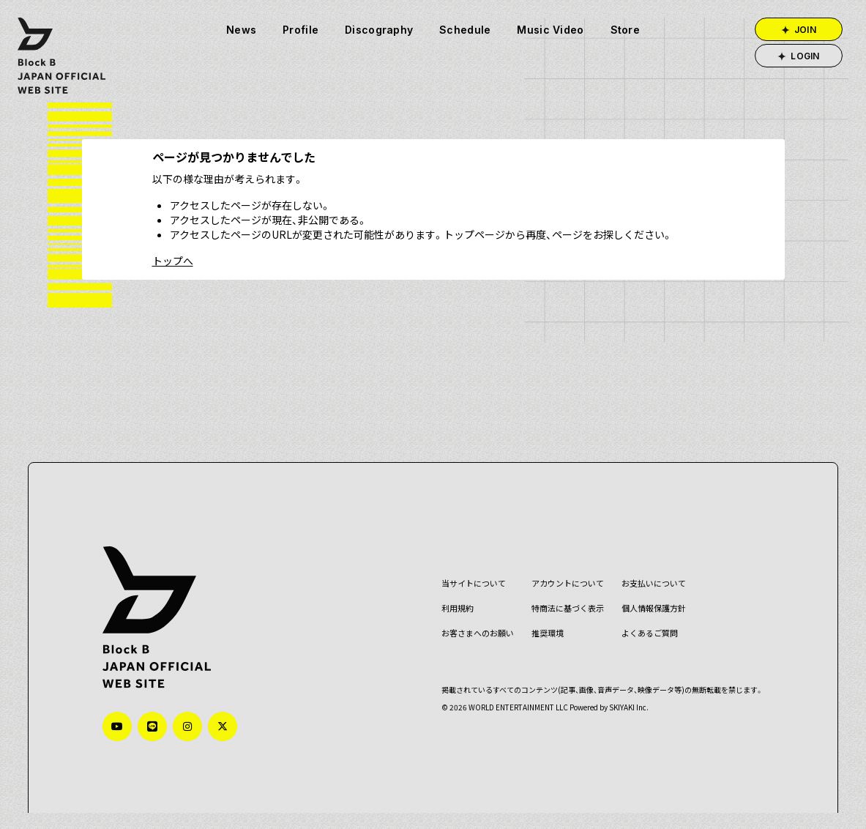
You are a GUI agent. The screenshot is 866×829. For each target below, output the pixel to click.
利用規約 (452, 592)
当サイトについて (468, 567)
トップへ (172, 260)
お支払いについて (648, 567)
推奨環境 (542, 616)
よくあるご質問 (644, 616)
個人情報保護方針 (648, 592)
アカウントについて (562, 567)
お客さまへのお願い (472, 616)
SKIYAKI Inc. (623, 690)
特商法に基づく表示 (562, 592)
